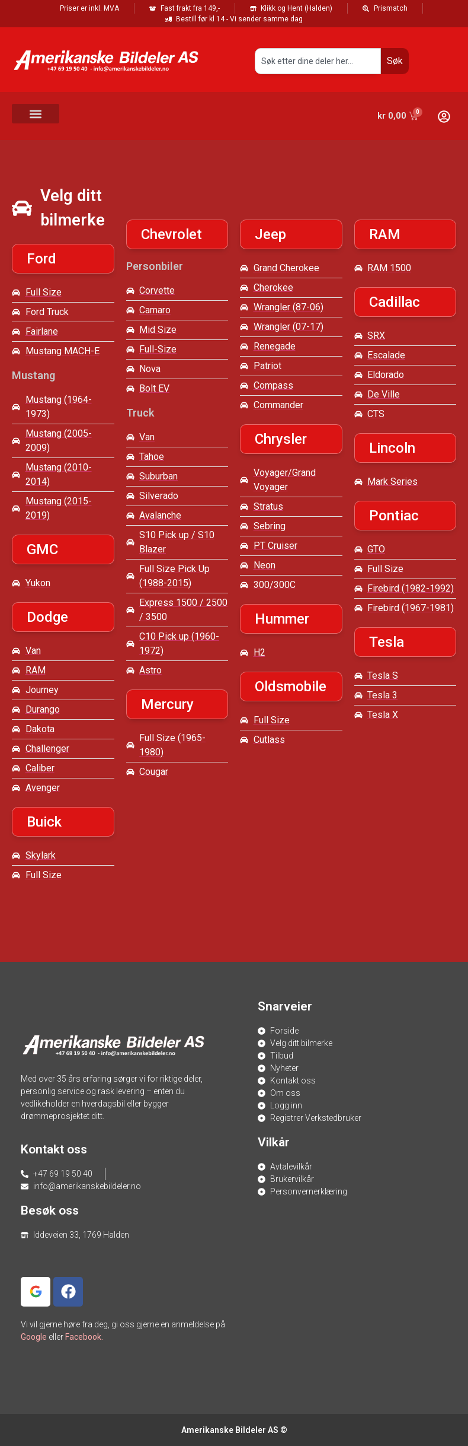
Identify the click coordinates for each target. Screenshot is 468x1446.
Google (34, 1337)
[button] (35, 113)
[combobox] (318, 61)
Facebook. (84, 1337)
